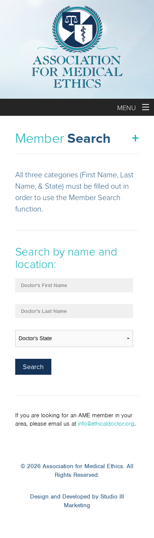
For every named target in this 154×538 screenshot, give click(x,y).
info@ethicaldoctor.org (106, 424)
